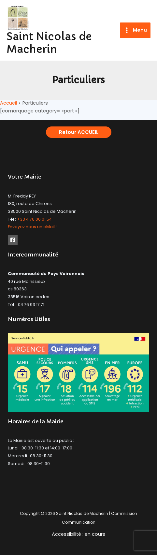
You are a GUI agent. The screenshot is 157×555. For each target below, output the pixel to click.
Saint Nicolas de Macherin (49, 43)
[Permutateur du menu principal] (135, 30)
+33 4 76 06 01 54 (34, 219)
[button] (78, 132)
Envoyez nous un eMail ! (32, 226)
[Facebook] (13, 240)
